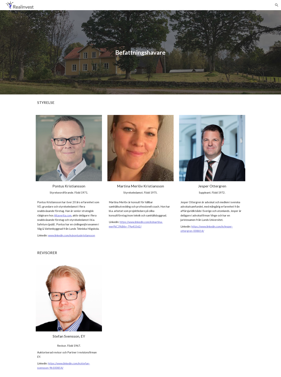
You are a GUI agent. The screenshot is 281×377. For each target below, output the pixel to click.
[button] (276, 5)
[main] (141, 52)
